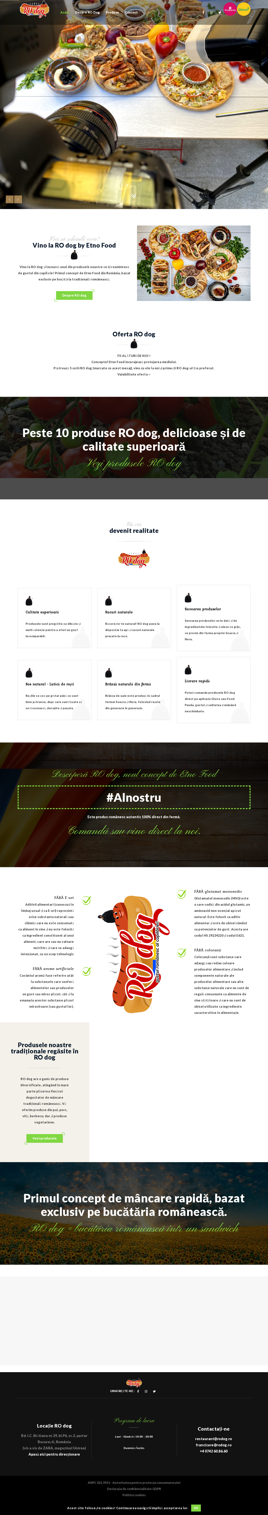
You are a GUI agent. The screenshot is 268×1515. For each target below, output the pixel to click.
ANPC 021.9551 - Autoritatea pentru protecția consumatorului (134, 1482)
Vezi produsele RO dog (134, 463)
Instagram (211, 12)
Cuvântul (32, 975)
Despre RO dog (74, 295)
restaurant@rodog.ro (213, 1439)
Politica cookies (134, 1495)
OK (196, 1508)
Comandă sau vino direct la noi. (134, 831)
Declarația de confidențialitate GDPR (134, 1489)
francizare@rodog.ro (214, 1445)
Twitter (219, 12)
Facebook (203, 12)
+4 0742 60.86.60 (214, 1451)
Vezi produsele (45, 1138)
